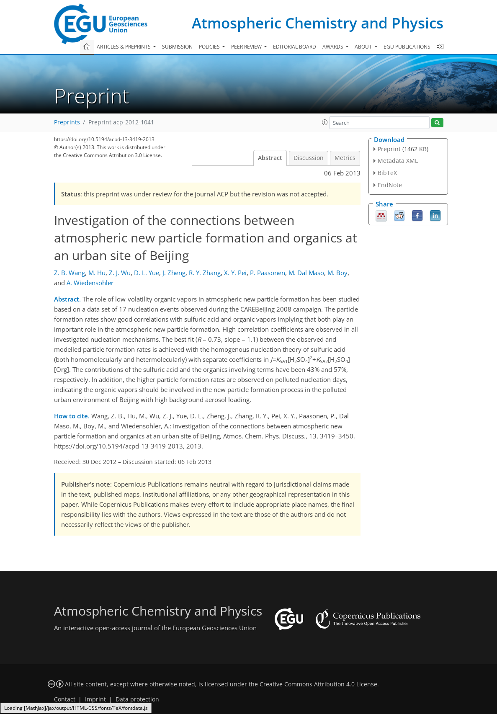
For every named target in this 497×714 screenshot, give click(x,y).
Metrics (345, 158)
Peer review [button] (247, 46)
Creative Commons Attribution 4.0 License (318, 684)
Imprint (95, 699)
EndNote (390, 185)
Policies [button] (210, 46)
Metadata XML (398, 161)
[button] (325, 122)
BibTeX (387, 173)
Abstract (270, 158)
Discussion (309, 158)
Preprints (67, 122)
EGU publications (407, 46)
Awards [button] (333, 46)
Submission (177, 46)
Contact (64, 699)
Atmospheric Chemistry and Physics (317, 23)
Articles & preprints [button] (124, 46)
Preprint (389, 149)
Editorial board (294, 46)
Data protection (137, 699)
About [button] (364, 46)
